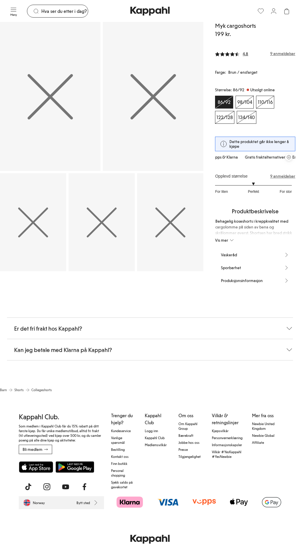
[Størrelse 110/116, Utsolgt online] (265, 102)
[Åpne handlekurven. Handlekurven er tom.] (286, 11)
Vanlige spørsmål (118, 440)
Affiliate (258, 442)
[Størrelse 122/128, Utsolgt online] (224, 117)
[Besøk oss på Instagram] (47, 487)
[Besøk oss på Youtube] (65, 487)
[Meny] (13, 11)
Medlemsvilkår (156, 445)
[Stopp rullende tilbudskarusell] (288, 157)
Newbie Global (263, 435)
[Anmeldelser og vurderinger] (255, 53)
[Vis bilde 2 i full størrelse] (153, 96)
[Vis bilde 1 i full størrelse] (50, 96)
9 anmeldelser (282, 176)
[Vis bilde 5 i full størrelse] (170, 222)
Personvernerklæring (227, 438)
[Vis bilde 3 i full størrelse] (33, 222)
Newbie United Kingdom (263, 426)
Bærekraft (185, 435)
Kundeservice (121, 431)
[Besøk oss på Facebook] (84, 487)
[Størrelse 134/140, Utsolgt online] (246, 117)
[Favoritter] (260, 11)
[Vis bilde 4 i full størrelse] (102, 222)
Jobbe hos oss (189, 442)
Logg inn (151, 431)
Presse (183, 449)
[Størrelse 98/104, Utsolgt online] (245, 102)
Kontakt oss (120, 456)
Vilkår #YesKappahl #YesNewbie (226, 454)
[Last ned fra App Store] (36, 467)
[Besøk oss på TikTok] (28, 487)
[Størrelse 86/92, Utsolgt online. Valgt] (224, 102)
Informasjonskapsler (227, 445)
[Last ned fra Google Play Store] (75, 467)
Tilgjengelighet (189, 456)
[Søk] (64, 11)
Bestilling (118, 449)
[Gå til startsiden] (150, 11)
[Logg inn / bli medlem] (273, 11)
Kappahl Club (155, 438)
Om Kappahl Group (187, 426)
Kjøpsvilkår (220, 431)
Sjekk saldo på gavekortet (122, 484)
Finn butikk (119, 463)
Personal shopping (118, 472)
